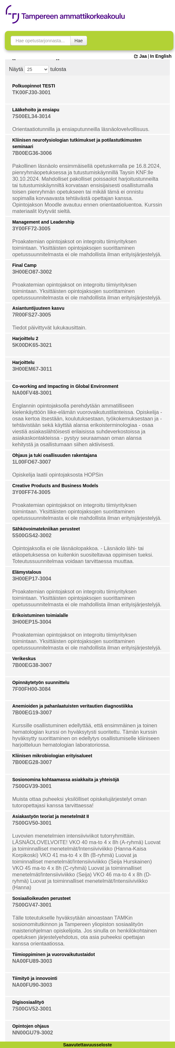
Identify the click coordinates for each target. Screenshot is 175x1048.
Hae (78, 40)
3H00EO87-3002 (32, 272)
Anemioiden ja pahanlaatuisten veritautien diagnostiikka (72, 706)
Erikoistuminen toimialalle (40, 615)
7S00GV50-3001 (32, 823)
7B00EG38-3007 (32, 665)
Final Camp (24, 265)
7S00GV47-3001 (32, 905)
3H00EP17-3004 (31, 578)
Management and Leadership (43, 222)
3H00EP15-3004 (31, 622)
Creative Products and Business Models (55, 485)
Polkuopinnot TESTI (33, 85)
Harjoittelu (23, 362)
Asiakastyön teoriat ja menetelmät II (50, 816)
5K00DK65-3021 (32, 345)
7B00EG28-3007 (32, 762)
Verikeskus (24, 658)
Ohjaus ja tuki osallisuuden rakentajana (54, 455)
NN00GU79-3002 (32, 1032)
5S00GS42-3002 (32, 535)
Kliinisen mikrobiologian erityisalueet (52, 755)
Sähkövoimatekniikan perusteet (46, 528)
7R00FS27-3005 (31, 314)
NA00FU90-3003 (32, 985)
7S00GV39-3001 (32, 786)
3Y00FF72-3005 (31, 228)
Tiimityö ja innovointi (34, 978)
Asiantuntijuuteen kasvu (38, 308)
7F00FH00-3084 (31, 689)
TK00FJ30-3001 (31, 92)
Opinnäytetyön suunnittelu (40, 682)
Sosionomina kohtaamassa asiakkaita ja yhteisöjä (65, 779)
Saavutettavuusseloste (87, 1044)
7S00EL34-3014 (31, 116)
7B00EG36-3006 (32, 153)
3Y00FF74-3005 (31, 492)
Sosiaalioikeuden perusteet (41, 898)
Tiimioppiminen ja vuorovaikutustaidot (53, 954)
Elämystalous (26, 572)
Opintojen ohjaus (30, 1026)
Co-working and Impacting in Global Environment (65, 386)
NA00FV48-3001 (32, 393)
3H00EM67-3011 (32, 369)
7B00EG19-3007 (32, 712)
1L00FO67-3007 (31, 462)
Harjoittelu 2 (25, 338)
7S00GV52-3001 (32, 1009)
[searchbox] (41, 40)
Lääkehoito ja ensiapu (35, 109)
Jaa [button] (140, 56)
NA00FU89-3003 (32, 961)
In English (161, 56)
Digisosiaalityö (28, 1002)
